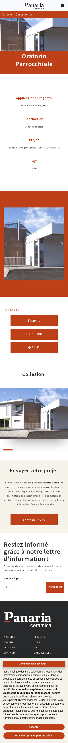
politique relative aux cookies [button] (35, 696)
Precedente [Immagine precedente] (5, 244)
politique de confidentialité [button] (17, 678)
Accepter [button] (34, 727)
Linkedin (34, 334)
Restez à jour (13, 578)
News (37, 642)
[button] (62, 5)
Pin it (34, 347)
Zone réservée (42, 652)
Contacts (10, 652)
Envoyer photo (34, 519)
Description (24, 14)
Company (9, 642)
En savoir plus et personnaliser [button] (34, 735)
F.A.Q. (37, 647)
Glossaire (10, 647)
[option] (34, 243)
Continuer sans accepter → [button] (34, 663)
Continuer (55, 587)
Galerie (7, 14)
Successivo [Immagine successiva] (62, 244)
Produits (9, 637)
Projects (39, 637)
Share (34, 320)
